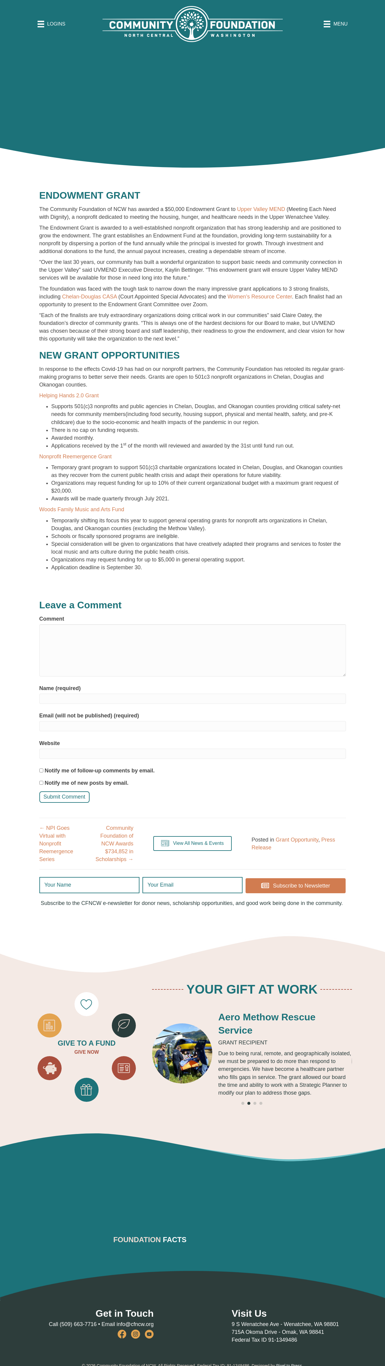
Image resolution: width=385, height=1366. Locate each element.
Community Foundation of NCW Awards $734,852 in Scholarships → (114, 843)
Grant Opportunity (297, 840)
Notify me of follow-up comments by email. (100, 771)
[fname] (89, 885)
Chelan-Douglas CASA (89, 297)
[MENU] (335, 24)
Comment (51, 619)
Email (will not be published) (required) (89, 716)
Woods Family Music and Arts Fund (81, 509)
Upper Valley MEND (261, 209)
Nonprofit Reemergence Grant (75, 457)
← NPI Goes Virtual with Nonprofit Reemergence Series (56, 843)
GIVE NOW (86, 1051)
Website (49, 743)
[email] (192, 885)
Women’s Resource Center (260, 297)
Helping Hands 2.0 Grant (69, 396)
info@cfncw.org (135, 1323)
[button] (192, 843)
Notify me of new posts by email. (87, 783)
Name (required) (60, 688)
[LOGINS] (51, 24)
